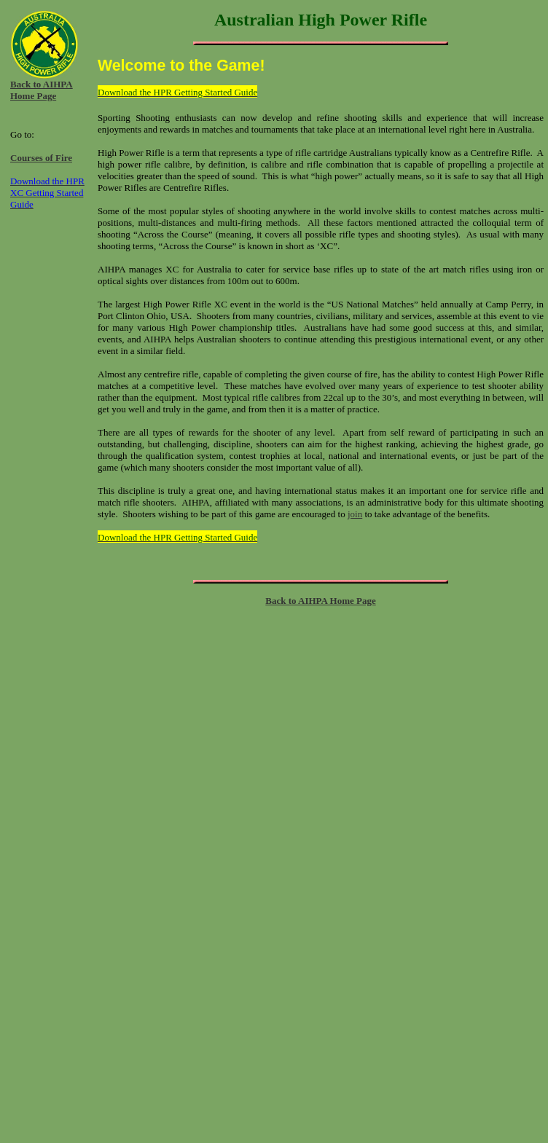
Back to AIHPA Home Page (41, 90)
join (355, 513)
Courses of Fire (41, 157)
